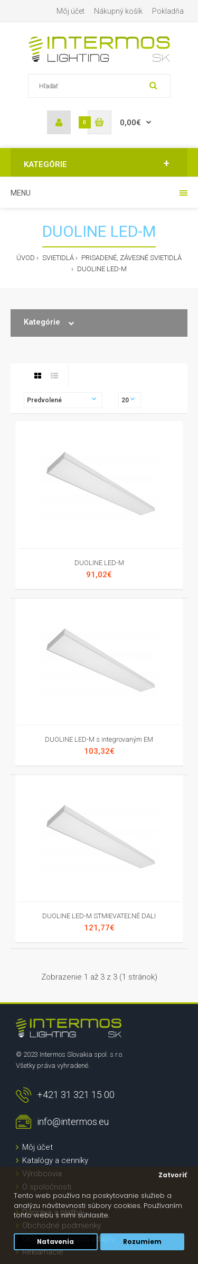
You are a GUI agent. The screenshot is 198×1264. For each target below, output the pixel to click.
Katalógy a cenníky (55, 1160)
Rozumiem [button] (142, 1242)
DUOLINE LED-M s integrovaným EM (99, 739)
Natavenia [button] (55, 1242)
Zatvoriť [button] (172, 1175)
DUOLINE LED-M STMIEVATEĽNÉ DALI (99, 916)
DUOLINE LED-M (101, 269)
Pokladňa (168, 11)
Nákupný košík (118, 11)
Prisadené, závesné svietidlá (131, 258)
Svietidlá (57, 258)
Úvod (25, 258)
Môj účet (70, 11)
